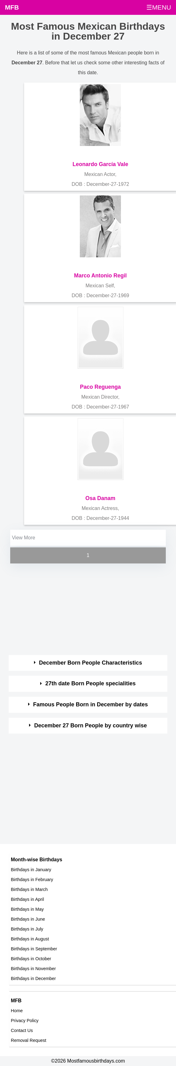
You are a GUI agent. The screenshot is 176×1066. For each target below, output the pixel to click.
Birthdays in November (33, 968)
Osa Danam (100, 498)
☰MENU (158, 7)
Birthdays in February (32, 879)
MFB (12, 7)
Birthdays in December (33, 978)
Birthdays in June (28, 919)
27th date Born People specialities (90, 683)
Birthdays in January (31, 869)
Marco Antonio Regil (100, 275)
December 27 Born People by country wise (90, 725)
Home (17, 1010)
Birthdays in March (29, 889)
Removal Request (28, 1040)
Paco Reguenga (100, 387)
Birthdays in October (31, 958)
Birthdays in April (27, 899)
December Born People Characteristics (90, 663)
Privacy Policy (25, 1020)
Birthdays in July (27, 929)
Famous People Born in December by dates (90, 704)
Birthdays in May (27, 909)
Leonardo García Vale (100, 164)
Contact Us (22, 1030)
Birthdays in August (30, 938)
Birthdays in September (34, 948)
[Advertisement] (82, 608)
